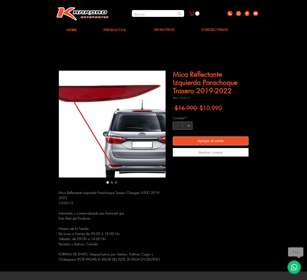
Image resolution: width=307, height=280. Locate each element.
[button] (194, 13)
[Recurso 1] (230, 13)
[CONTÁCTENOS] (214, 30)
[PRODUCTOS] (115, 30)
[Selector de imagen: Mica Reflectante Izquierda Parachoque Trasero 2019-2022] (108, 182)
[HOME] (71, 30)
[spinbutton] (182, 125)
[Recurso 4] (255, 13)
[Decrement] (176, 125)
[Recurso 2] (238, 13)
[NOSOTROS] (164, 30)
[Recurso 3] (247, 13)
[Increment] (189, 125)
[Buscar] (150, 14)
